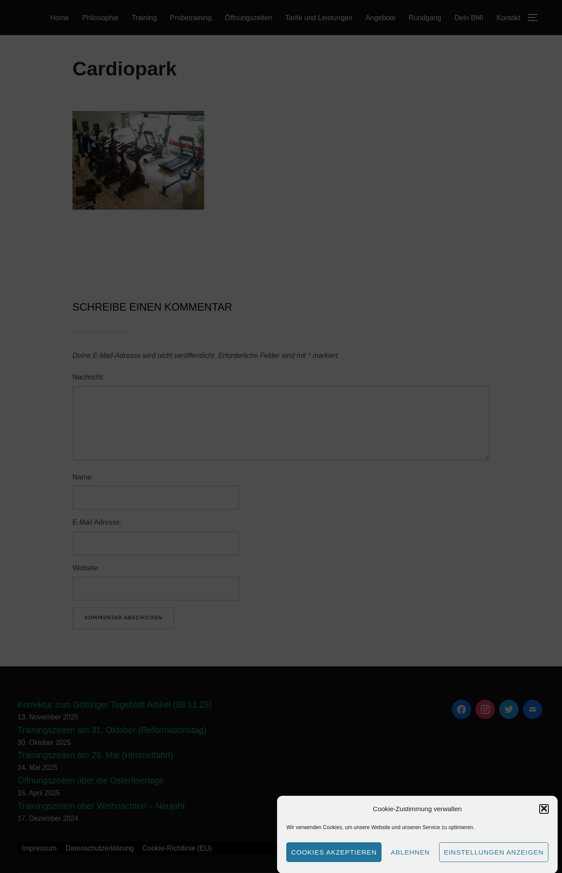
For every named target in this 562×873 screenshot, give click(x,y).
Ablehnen (410, 860)
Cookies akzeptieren (334, 860)
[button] (544, 817)
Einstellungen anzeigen (494, 860)
